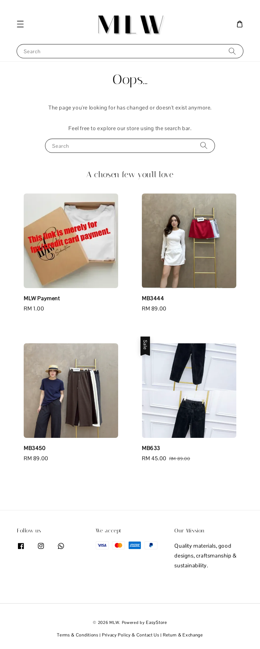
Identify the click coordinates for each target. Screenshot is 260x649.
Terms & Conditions (78, 635)
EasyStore (156, 622)
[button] (20, 24)
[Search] (232, 51)
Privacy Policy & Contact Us (130, 635)
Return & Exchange (183, 635)
